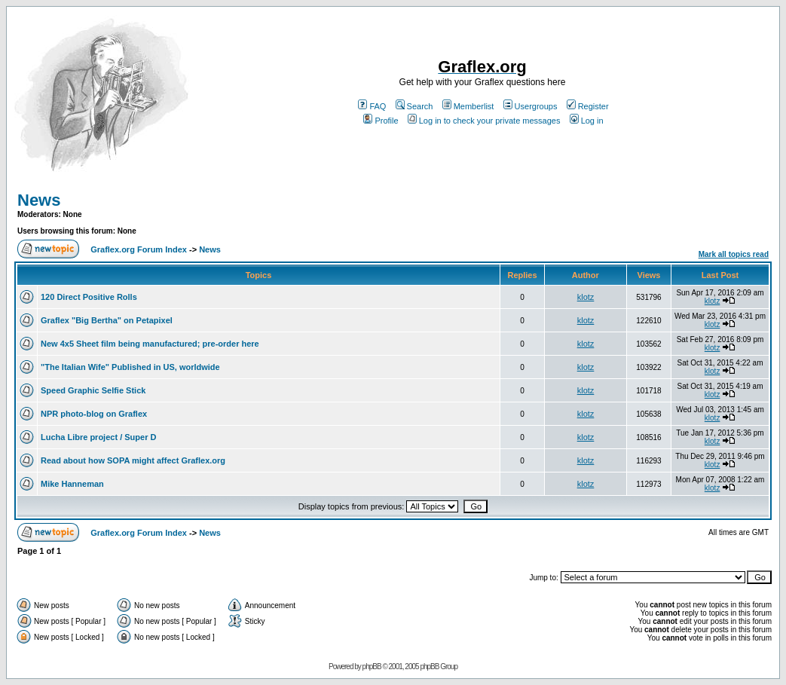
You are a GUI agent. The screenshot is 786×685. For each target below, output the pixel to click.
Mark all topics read (734, 254)
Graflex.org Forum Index (138, 249)
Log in (587, 120)
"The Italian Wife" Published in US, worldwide (130, 367)
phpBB (371, 666)
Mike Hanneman (72, 483)
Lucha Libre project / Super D (98, 437)
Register (588, 106)
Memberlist (468, 106)
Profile (380, 120)
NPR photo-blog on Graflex (94, 413)
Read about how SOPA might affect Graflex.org (133, 460)
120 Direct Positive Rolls (89, 296)
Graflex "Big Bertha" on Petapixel (107, 320)
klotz (586, 296)
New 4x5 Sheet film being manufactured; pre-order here (150, 343)
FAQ (372, 106)
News (38, 200)
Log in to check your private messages (484, 120)
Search (414, 106)
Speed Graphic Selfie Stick (93, 390)
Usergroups (530, 106)
